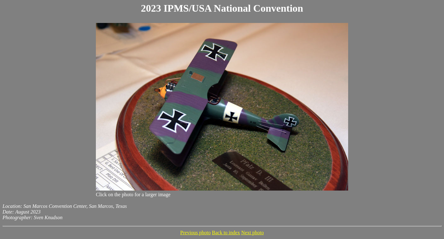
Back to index (226, 232)
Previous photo (195, 232)
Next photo (252, 232)
